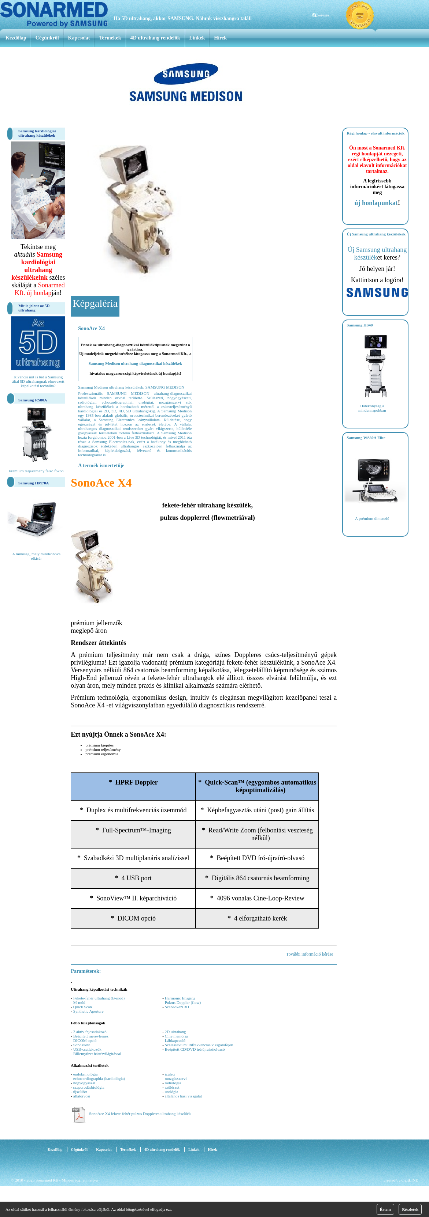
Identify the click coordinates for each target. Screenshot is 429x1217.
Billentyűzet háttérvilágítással (97, 1053)
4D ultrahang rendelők (155, 38)
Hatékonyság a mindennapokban (372, 408)
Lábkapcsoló (175, 1040)
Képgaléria (95, 303)
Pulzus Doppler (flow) (183, 1002)
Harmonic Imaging (180, 998)
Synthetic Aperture (88, 1011)
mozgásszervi (176, 1078)
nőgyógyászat (84, 1083)
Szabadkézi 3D (177, 1007)
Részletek (410, 1209)
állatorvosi (81, 1096)
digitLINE (410, 1180)
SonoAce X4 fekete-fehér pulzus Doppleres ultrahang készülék (140, 1113)
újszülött (80, 1091)
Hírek (220, 38)
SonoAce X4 (91, 328)
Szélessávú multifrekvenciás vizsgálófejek (199, 1045)
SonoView (81, 1045)
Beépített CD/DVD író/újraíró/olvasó (195, 1049)
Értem (385, 1209)
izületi (170, 1074)
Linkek (197, 38)
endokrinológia (85, 1074)
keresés (323, 15)
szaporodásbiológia (88, 1087)
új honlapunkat (376, 203)
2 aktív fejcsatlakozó (90, 1031)
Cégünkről (47, 38)
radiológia (173, 1083)
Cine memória (176, 1036)
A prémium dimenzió (372, 518)
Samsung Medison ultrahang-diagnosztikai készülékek (135, 363)
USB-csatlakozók (87, 1049)
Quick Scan (82, 1007)
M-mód (79, 1002)
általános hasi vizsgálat (183, 1096)
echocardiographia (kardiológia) (99, 1078)
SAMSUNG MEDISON (165, 387)
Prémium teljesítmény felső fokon (36, 471)
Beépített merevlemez (90, 1036)
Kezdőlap (15, 38)
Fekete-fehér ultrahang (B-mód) (99, 998)
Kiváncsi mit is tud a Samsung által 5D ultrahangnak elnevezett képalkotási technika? (38, 381)
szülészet (172, 1087)
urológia (171, 1091)
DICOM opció (85, 1040)
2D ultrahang (175, 1031)
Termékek (110, 38)
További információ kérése (309, 954)
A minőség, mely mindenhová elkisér (36, 556)
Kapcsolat (79, 38)
